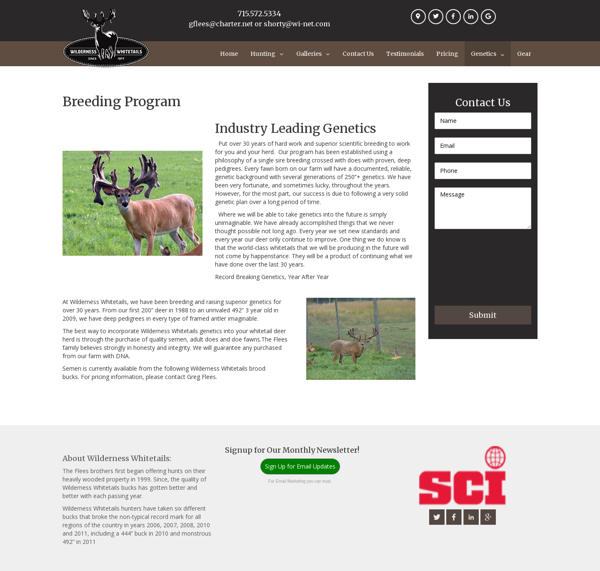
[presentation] (469, 267)
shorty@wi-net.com (297, 24)
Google (490, 21)
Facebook (455, 21)
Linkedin (473, 21)
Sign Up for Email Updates (300, 466)
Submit (483, 315)
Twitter (437, 21)
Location (420, 21)
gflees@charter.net (221, 24)
